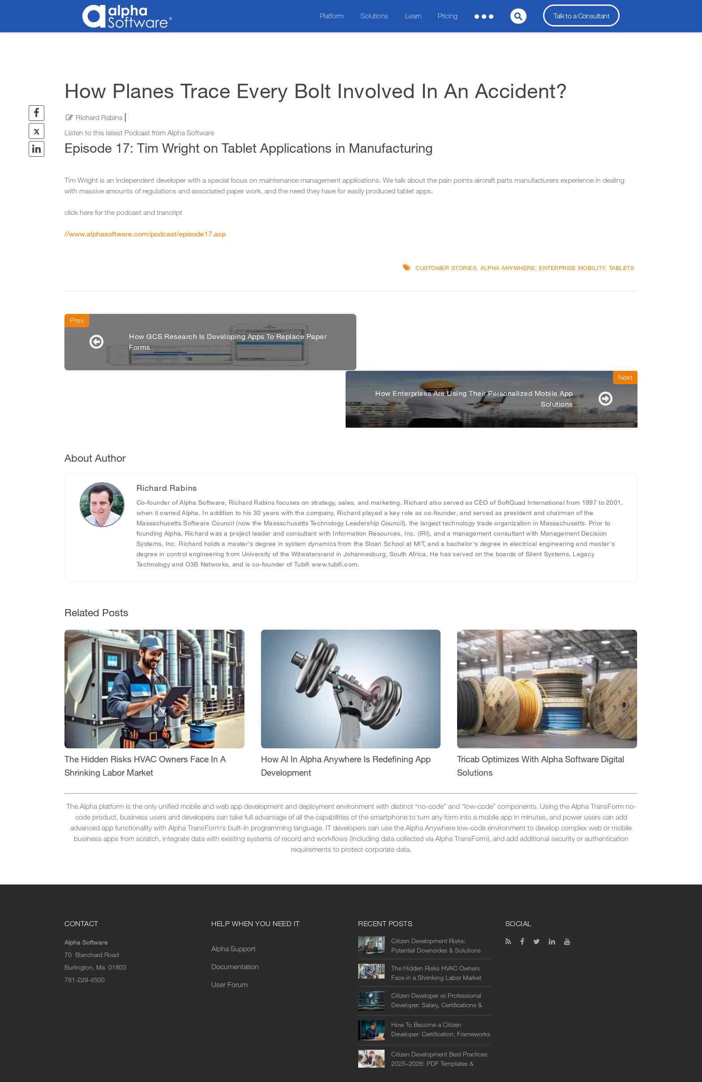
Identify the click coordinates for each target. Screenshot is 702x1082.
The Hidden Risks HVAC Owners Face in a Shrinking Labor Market (436, 916)
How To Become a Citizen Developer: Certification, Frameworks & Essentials (440, 973)
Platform (332, 16)
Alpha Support (233, 892)
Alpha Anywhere (507, 268)
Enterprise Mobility (572, 268)
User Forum (229, 928)
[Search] (518, 16)
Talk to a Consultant (581, 16)
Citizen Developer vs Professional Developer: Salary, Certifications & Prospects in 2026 (436, 944)
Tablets (621, 268)
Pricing (448, 16)
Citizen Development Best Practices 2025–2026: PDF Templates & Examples (439, 1002)
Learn (413, 16)
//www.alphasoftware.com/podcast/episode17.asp (145, 234)
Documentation (235, 910)
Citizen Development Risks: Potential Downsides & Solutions (436, 889)
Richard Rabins (99, 117)
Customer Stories (445, 268)
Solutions (374, 16)
